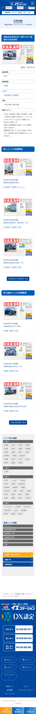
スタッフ (26, 686)
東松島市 (7, 455)
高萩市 (20, 514)
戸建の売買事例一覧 (17, 422)
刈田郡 (27, 445)
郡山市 (20, 498)
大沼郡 (15, 491)
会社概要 (10, 690)
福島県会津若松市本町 (11, 183)
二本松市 (22, 480)
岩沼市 (27, 452)
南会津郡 (7, 487)
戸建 (5, 544)
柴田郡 (15, 455)
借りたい (26, 667)
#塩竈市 (5, 370)
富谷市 (20, 452)
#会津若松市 (8, 95)
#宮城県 (11, 370)
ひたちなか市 (8, 506)
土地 (5, 541)
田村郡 (13, 494)
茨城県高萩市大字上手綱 (11, 326)
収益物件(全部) (9, 537)
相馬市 (20, 494)
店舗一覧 (8, 559)
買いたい (26, 660)
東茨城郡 (23, 510)
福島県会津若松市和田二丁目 (13, 263)
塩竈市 (20, 448)
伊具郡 (20, 445)
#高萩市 (11, 330)
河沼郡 (29, 491)
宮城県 (6, 441)
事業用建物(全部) (10, 530)
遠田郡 (13, 462)
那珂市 (6, 514)
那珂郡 (13, 514)
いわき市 (14, 480)
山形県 (6, 468)
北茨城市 (18, 506)
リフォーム (9, 674)
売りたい (8, 660)
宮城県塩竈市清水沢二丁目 (12, 366)
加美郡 (6, 448)
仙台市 (13, 445)
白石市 (20, 459)
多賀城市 (28, 448)
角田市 (6, 462)
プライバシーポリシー (26, 690)
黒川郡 (20, 462)
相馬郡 (27, 494)
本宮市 (22, 491)
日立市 (16, 510)
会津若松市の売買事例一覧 (17, 279)
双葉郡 (23, 487)
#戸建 (6, 86)
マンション (8, 526)
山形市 (6, 471)
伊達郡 (13, 484)
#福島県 (16, 95)
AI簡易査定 (8, 564)
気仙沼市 (22, 455)
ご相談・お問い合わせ (12, 554)
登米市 (13, 459)
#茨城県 (5, 330)
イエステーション (8, 594)
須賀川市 (28, 498)
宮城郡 (13, 452)
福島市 (6, 498)
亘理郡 (6, 445)
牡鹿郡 (6, 459)
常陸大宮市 (27, 506)
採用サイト (10, 686)
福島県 (6, 477)
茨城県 (6, 503)
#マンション (21, 187)
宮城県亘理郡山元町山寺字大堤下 (14, 406)
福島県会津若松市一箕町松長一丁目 (15, 223)
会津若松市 (21, 484)
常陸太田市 (7, 510)
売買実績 (17, 594)
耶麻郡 (13, 498)
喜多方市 (7, 491)
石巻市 (27, 459)
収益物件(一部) (9, 533)
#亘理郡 (5, 411)
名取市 (13, 448)
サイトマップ (9, 694)
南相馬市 (15, 487)
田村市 (6, 494)
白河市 (6, 480)
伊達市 (6, 484)
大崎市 (6, 452)
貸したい (8, 667)
